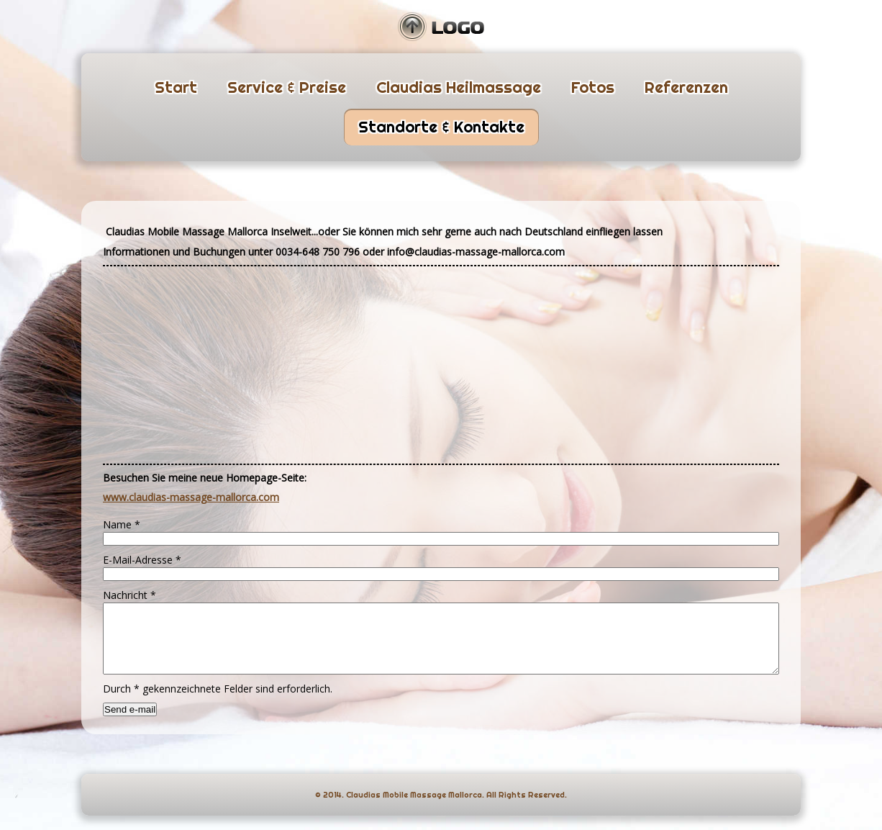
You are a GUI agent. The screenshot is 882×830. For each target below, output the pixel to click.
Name (121, 524)
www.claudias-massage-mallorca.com (191, 497)
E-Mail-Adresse (142, 560)
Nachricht (129, 595)
